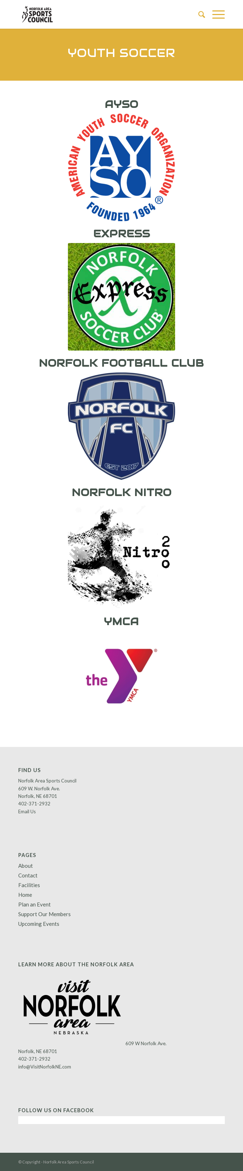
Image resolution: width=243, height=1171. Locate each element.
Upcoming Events (38, 923)
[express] (121, 297)
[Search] (198, 14)
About (25, 865)
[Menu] (215, 14)
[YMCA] (121, 676)
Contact (28, 875)
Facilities (29, 885)
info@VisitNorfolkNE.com (44, 1067)
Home (25, 894)
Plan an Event (34, 904)
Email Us (27, 811)
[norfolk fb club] (121, 426)
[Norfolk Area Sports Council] (100, 14)
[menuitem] (198, 14)
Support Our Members (44, 914)
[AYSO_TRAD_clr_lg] (121, 167)
